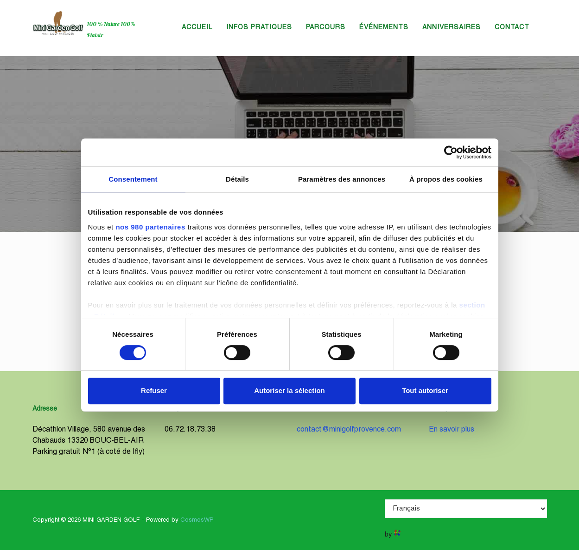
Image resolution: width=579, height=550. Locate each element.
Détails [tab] (237, 179)
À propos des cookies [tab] (446, 179)
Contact (512, 28)
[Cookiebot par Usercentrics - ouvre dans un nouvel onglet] (450, 152)
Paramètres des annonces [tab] (341, 179)
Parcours (325, 28)
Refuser (154, 390)
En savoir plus (451, 429)
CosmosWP (197, 520)
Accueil (197, 28)
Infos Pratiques (259, 28)
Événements (383, 28)
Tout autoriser (425, 390)
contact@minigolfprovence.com (349, 429)
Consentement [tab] (132, 179)
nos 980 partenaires (150, 227)
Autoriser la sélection (289, 390)
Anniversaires (451, 28)
